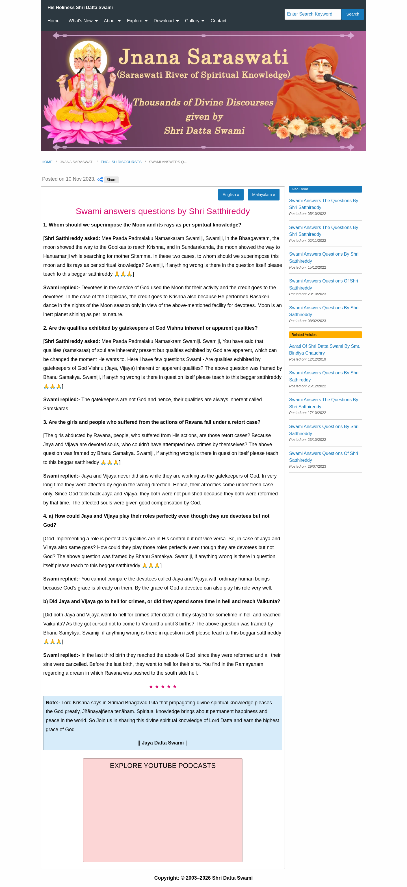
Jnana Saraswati (77, 162)
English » (231, 194)
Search (352, 14)
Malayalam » (263, 194)
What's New (81, 20)
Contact (218, 20)
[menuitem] (80, 7)
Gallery (192, 20)
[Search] (313, 14)
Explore (134, 20)
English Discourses (121, 162)
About (110, 20)
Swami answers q (168, 162)
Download (164, 20)
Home (53, 20)
